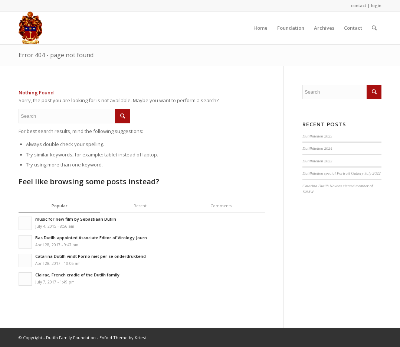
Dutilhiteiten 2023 (317, 161)
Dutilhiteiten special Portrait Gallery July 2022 (341, 173)
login (376, 5)
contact (358, 5)
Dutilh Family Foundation (71, 337)
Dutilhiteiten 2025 (317, 136)
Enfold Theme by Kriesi (122, 337)
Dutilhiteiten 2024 (317, 148)
